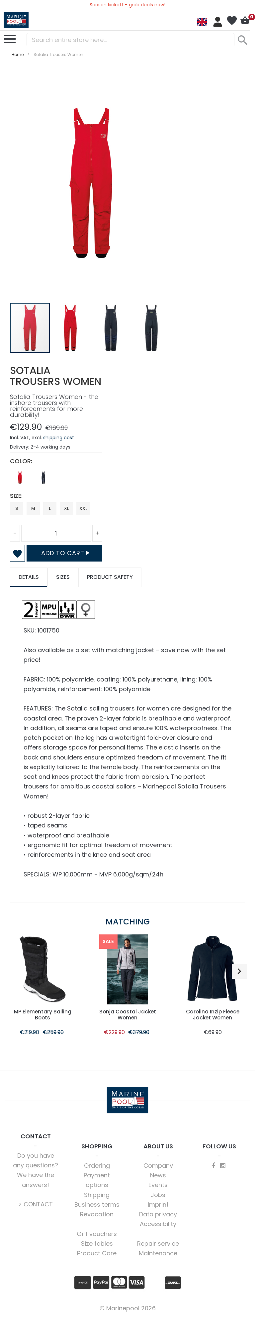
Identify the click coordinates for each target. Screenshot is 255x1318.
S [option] (16, 508)
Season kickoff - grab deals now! (127, 4)
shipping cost (58, 437)
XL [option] (66, 508)
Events (158, 1185)
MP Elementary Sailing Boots (42, 1014)
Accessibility (158, 1224)
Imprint (158, 1204)
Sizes (63, 577)
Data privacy (158, 1214)
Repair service (158, 1243)
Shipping (97, 1195)
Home (18, 54)
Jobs (158, 1195)
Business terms (97, 1204)
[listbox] (56, 479)
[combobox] (130, 39)
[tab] (28, 577)
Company (158, 1165)
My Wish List (232, 21)
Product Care (97, 1253)
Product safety (110, 577)
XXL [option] (83, 508)
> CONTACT (36, 1204)
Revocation (97, 1214)
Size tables (97, 1243)
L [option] (50, 508)
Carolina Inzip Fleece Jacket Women (213, 1014)
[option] (20, 478)
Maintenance (158, 1253)
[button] (70, 328)
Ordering (97, 1165)
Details (29, 577)
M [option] (33, 508)
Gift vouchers (97, 1234)
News (158, 1175)
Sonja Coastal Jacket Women (127, 1014)
